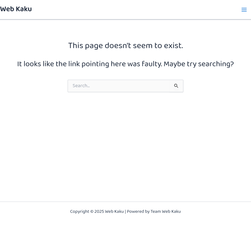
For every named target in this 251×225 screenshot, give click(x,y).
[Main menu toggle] (244, 9)
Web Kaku (16, 9)
